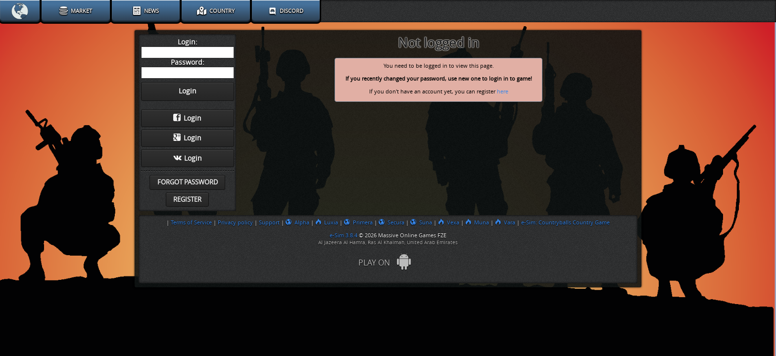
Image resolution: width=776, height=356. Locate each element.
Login (187, 118)
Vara (505, 222)
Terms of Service (191, 222)
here (502, 92)
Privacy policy (235, 222)
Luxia (326, 222)
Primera (358, 222)
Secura (391, 222)
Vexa (448, 222)
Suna (421, 222)
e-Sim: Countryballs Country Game (565, 222)
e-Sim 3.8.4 (343, 235)
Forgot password (187, 182)
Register (187, 199)
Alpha (297, 222)
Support (269, 222)
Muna (477, 222)
